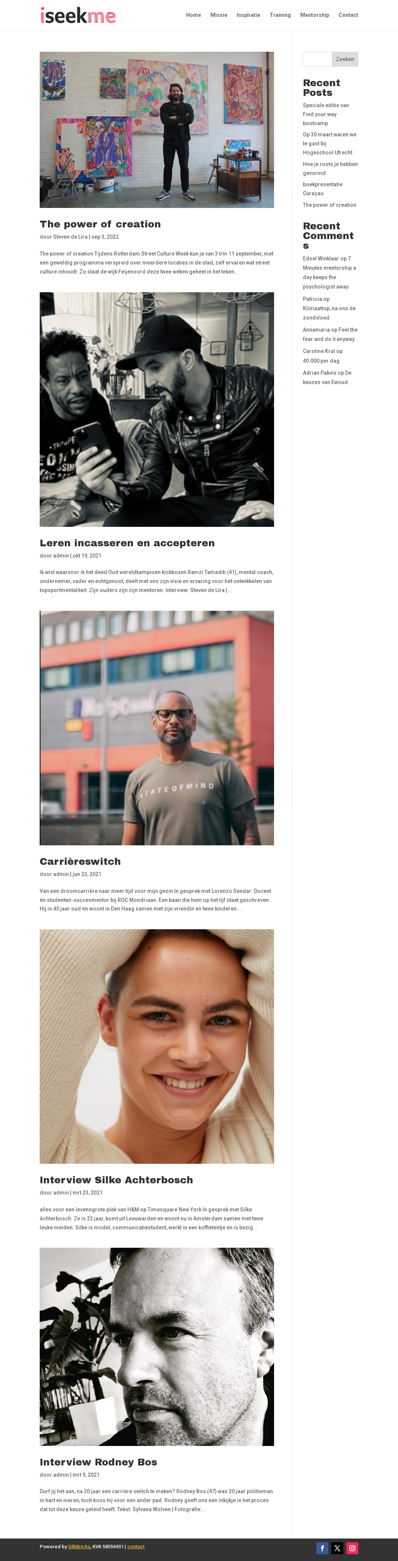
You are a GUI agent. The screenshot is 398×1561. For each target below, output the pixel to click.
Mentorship (314, 15)
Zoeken (345, 59)
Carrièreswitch (80, 861)
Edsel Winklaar (321, 259)
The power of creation (100, 224)
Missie (218, 15)
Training (280, 15)
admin (61, 556)
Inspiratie (248, 15)
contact (136, 1546)
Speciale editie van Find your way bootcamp (326, 114)
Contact (348, 15)
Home (193, 15)
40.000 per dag (321, 361)
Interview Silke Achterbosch (116, 1180)
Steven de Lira (70, 237)
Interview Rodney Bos (98, 1462)
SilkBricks (79, 1546)
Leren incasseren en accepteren (127, 543)
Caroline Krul (319, 351)
